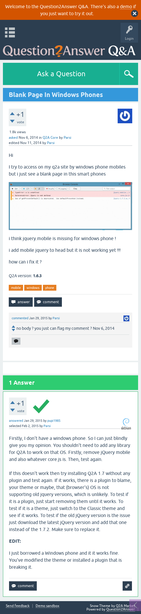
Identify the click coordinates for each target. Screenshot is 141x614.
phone (49, 287)
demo (126, 6)
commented (20, 318)
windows (33, 287)
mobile (16, 287)
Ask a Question (61, 74)
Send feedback (17, 606)
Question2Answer (120, 609)
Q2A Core (50, 138)
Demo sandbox (47, 606)
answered (16, 420)
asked (13, 138)
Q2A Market (125, 606)
